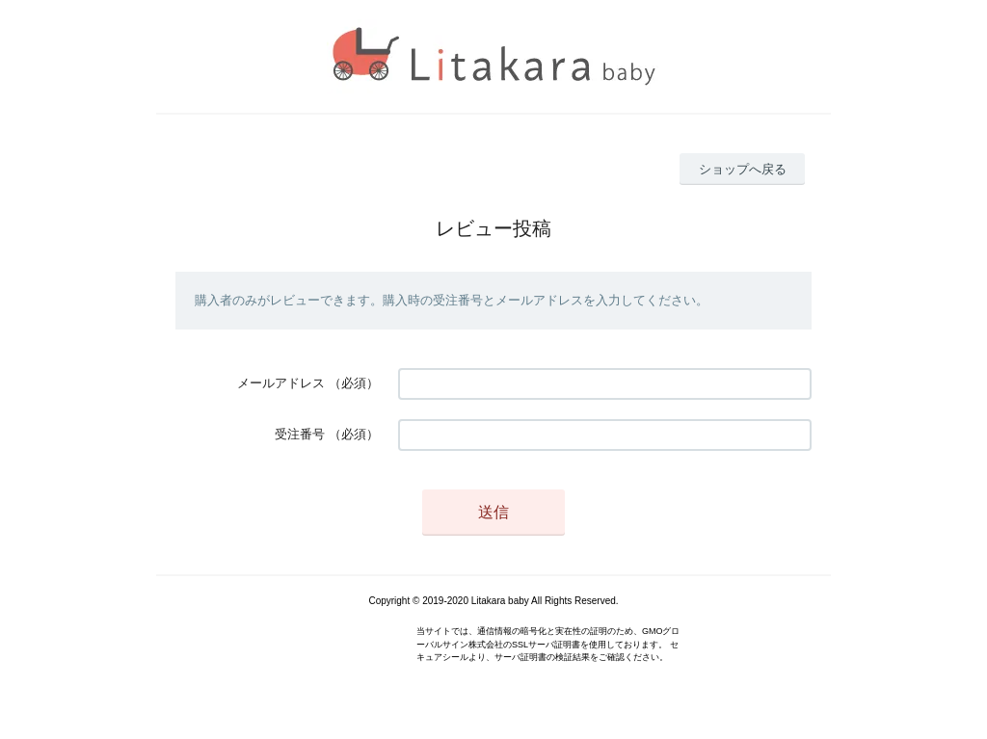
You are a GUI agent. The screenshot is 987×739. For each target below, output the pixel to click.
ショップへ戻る (743, 169)
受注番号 (300, 434)
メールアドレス (281, 383)
